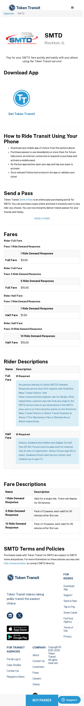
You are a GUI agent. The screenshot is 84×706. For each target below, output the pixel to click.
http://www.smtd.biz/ (15, 563)
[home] (24, 7)
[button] (72, 8)
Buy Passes (42, 700)
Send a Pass (26, 199)
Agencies (9, 13)
